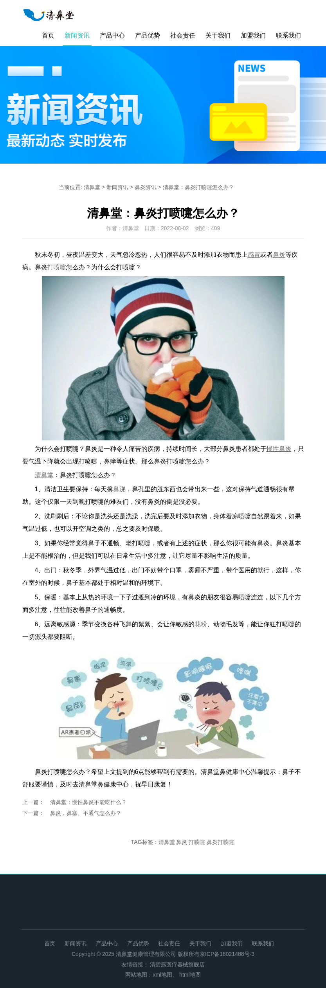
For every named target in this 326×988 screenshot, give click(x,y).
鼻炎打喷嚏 (220, 842)
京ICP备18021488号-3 (227, 954)
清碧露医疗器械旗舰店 (177, 964)
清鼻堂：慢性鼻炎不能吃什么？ (88, 802)
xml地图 (162, 975)
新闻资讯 (77, 35)
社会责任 (182, 35)
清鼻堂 (92, 187)
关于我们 (218, 35)
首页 (48, 35)
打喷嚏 (197, 842)
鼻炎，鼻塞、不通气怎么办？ (85, 813)
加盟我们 (253, 35)
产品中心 (112, 35)
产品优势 (147, 35)
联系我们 (288, 35)
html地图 (189, 975)
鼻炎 (181, 842)
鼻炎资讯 (146, 187)
